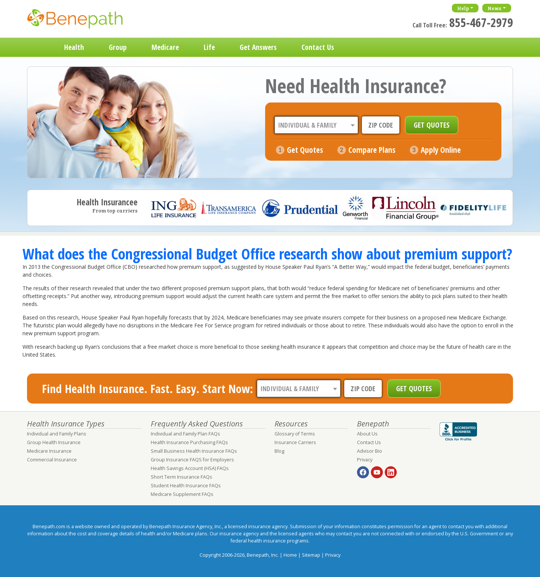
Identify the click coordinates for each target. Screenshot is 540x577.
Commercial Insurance (52, 459)
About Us (367, 434)
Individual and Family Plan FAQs (185, 434)
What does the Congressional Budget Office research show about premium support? (267, 253)
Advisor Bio (369, 451)
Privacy (364, 459)
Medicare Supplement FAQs (182, 494)
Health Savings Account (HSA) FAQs (190, 468)
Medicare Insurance (49, 451)
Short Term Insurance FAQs (181, 477)
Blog (279, 451)
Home (39, 47)
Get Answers (258, 47)
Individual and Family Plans (56, 434)
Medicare (165, 47)
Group (118, 47)
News (494, 8)
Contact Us (318, 47)
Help (463, 8)
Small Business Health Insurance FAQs (194, 451)
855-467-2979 (481, 22)
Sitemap (311, 555)
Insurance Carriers (295, 442)
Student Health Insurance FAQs (186, 485)
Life (209, 47)
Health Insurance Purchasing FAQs (189, 442)
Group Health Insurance (54, 442)
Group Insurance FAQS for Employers (192, 459)
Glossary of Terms (294, 434)
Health (74, 47)
